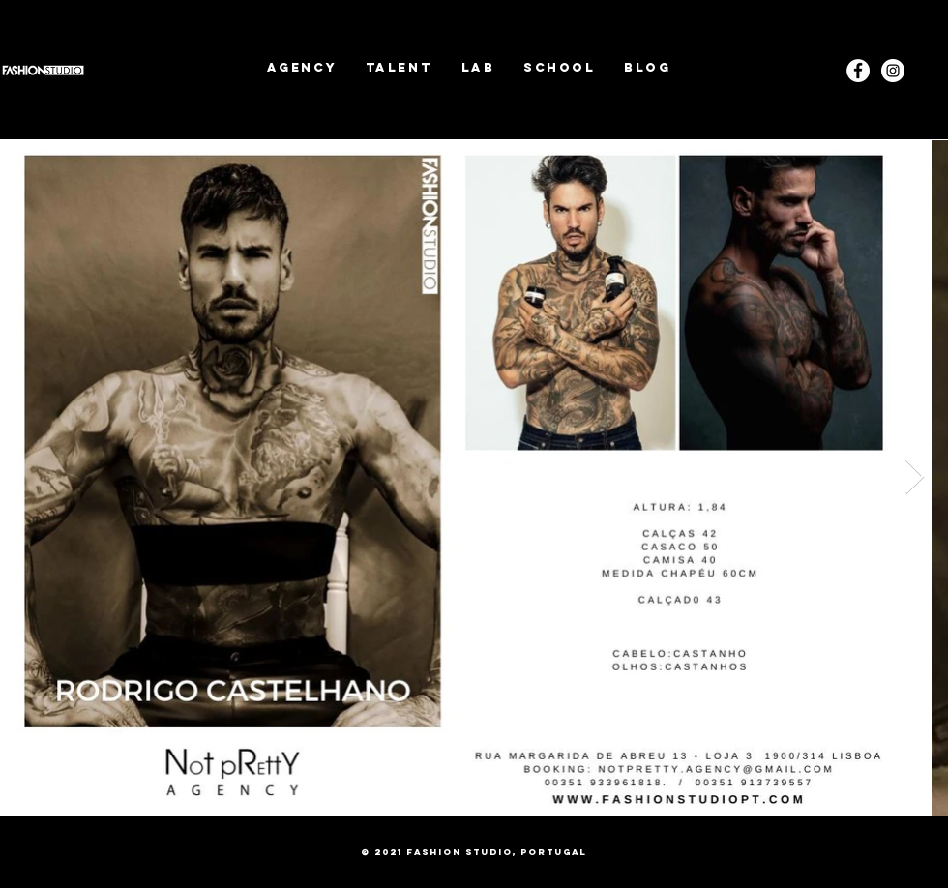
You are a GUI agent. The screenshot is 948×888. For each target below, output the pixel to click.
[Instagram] (892, 70)
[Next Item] (915, 477)
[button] (399, 67)
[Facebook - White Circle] (858, 70)
